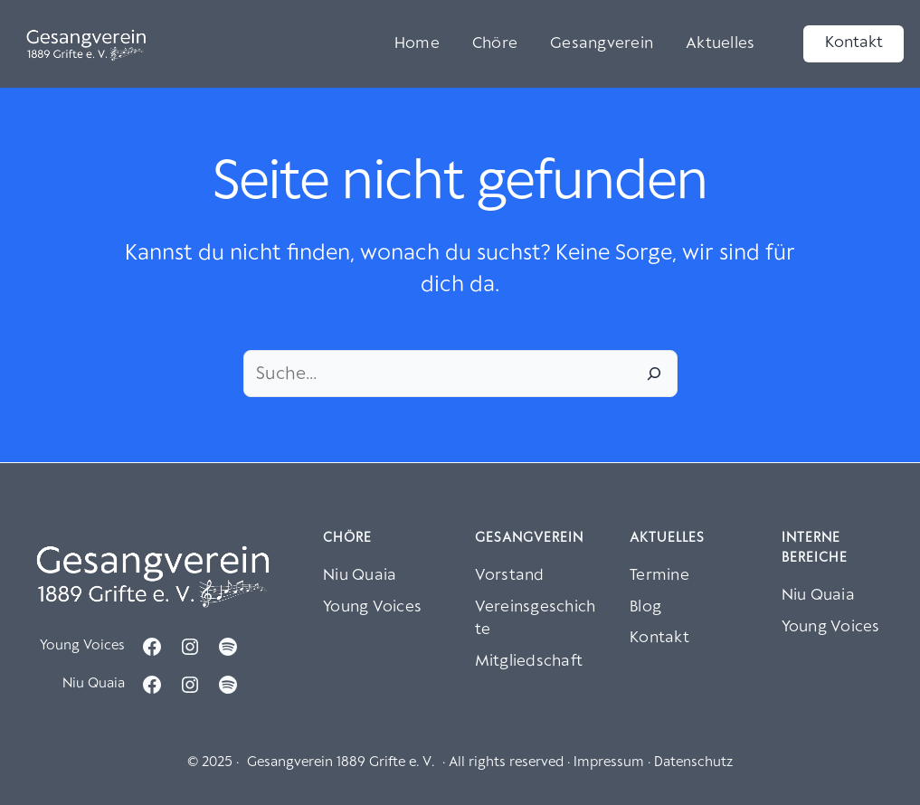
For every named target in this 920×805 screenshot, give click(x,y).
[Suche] (654, 374)
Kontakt (854, 43)
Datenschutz (693, 762)
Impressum (609, 762)
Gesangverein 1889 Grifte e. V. (340, 762)
